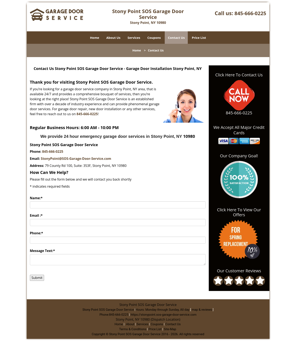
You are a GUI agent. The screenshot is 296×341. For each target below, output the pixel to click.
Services (134, 37)
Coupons (154, 37)
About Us (113, 37)
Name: (36, 198)
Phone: (36, 233)
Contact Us (176, 37)
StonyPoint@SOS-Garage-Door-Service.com (76, 158)
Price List (199, 37)
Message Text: (42, 250)
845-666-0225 (250, 13)
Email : (36, 215)
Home (94, 37)
